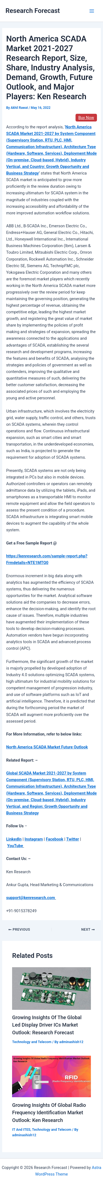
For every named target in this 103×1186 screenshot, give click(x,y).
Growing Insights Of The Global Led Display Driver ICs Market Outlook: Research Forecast (47, 1024)
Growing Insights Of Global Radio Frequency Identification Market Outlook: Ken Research (49, 1112)
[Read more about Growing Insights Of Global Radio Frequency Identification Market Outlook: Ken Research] (51, 1076)
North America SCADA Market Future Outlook (47, 747)
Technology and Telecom (31, 1042)
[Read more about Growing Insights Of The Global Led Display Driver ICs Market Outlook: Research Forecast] (51, 988)
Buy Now (86, 117)
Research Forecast (32, 11)
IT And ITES (21, 1129)
